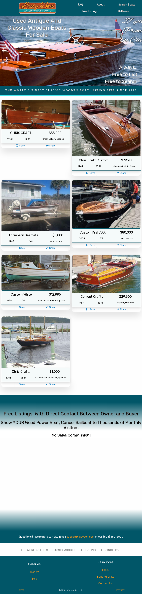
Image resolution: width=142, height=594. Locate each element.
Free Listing (89, 11)
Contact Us (105, 583)
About (101, 4)
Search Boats (126, 4)
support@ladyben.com (80, 536)
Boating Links (105, 576)
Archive (34, 572)
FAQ (80, 4)
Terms (20, 590)
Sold (34, 578)
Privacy (120, 590)
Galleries (123, 11)
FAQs (105, 570)
